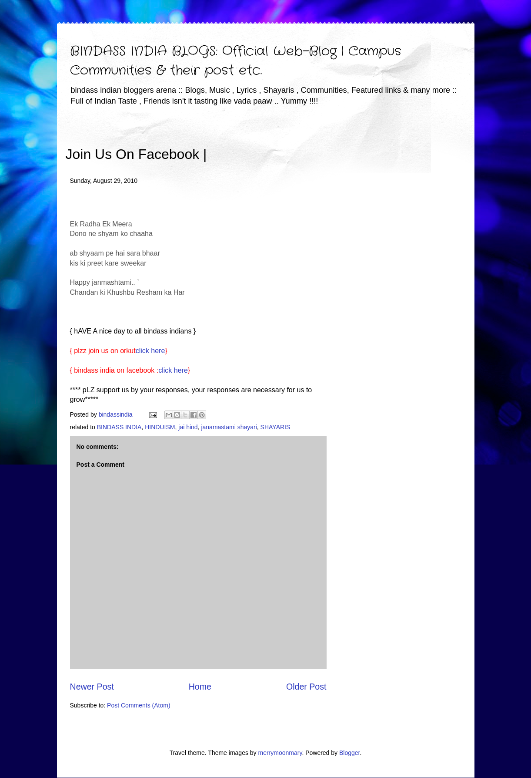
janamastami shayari (229, 427)
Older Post (306, 686)
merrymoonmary (280, 752)
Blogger (349, 752)
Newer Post (92, 686)
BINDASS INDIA (119, 427)
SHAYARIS (275, 427)
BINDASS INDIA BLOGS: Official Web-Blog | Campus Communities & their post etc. (235, 61)
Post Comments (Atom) (138, 705)
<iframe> (308, 141)
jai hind (187, 427)
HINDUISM (160, 427)
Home (200, 686)
